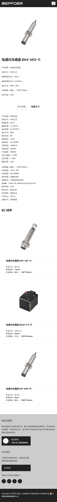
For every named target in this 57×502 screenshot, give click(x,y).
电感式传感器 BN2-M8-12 (18, 260)
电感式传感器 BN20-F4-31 (19, 324)
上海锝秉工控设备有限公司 (31, 494)
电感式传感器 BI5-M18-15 (19, 388)
